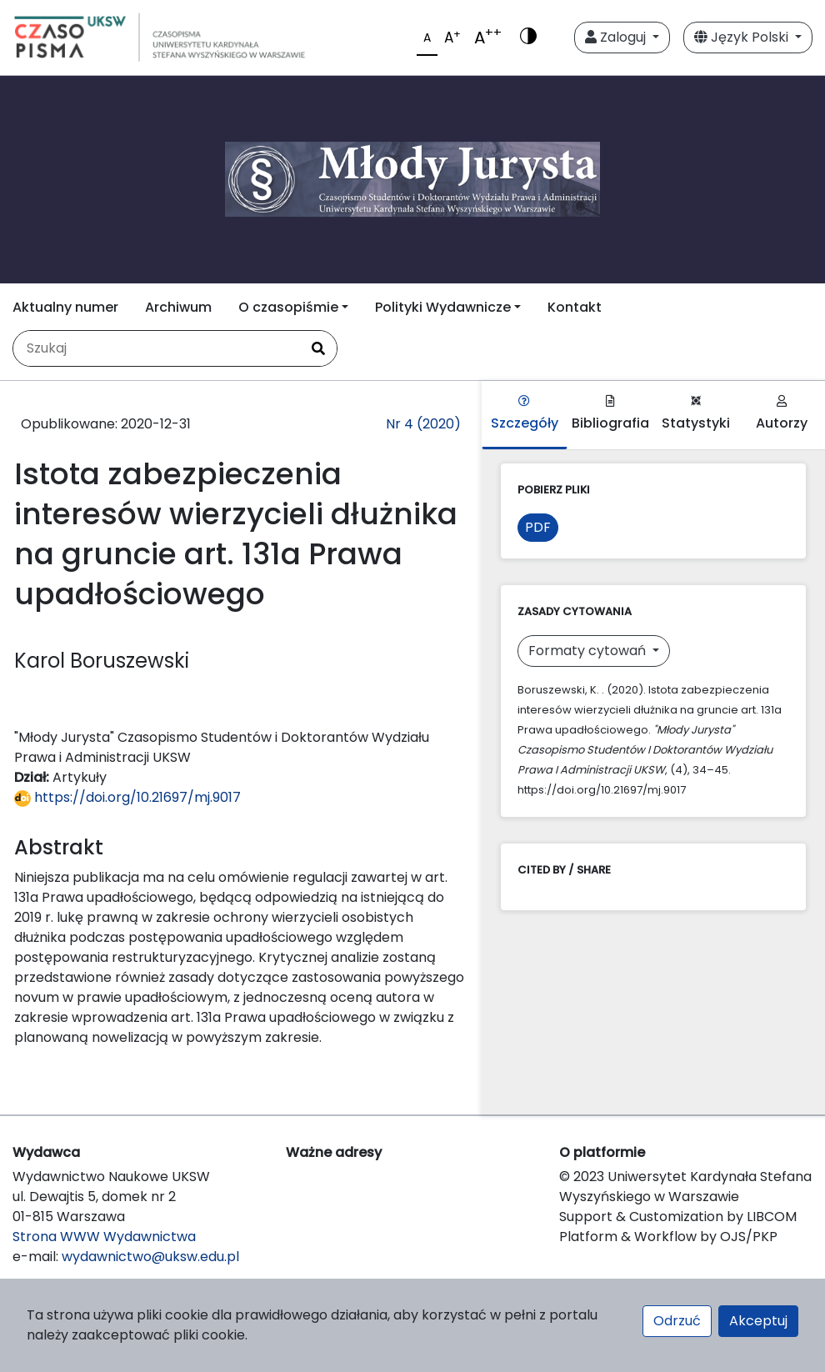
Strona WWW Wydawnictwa (104, 1236)
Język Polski (743, 37)
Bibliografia (610, 414)
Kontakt (575, 307)
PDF (538, 527)
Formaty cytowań (588, 650)
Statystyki (696, 414)
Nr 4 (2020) (423, 423)
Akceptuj (758, 1320)
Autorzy (782, 414)
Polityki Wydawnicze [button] (443, 307)
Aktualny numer (65, 307)
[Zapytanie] (156, 348)
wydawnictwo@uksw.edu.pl (150, 1256)
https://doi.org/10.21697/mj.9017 (127, 797)
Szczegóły (524, 414)
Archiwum (178, 307)
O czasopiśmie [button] (288, 307)
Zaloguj (617, 37)
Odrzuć (677, 1320)
